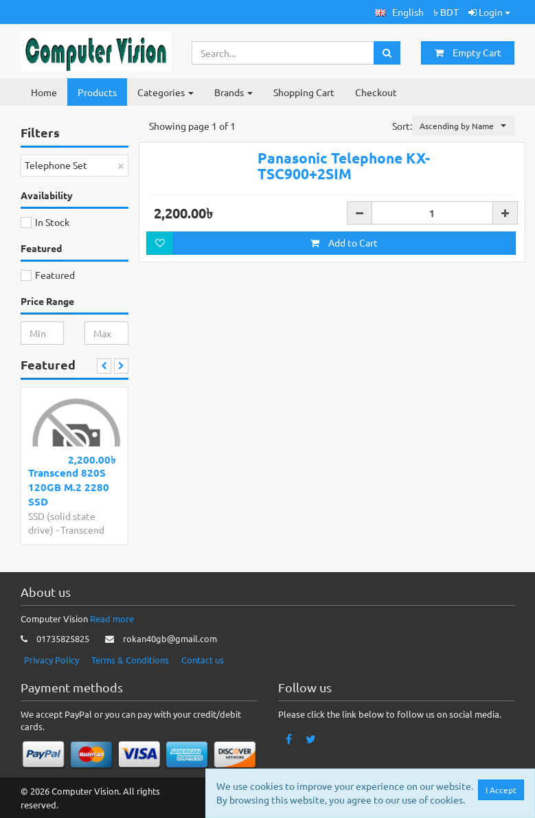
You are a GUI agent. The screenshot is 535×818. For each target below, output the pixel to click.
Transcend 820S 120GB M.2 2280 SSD (68, 487)
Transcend (82, 529)
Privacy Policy (51, 660)
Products (97, 92)
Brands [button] (233, 92)
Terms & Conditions (130, 660)
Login (489, 11)
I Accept (501, 789)
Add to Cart (344, 297)
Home (44, 92)
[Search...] (283, 53)
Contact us (202, 660)
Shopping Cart (303, 92)
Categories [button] (165, 92)
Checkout (376, 92)
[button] (399, 12)
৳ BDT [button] (446, 11)
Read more (112, 618)
